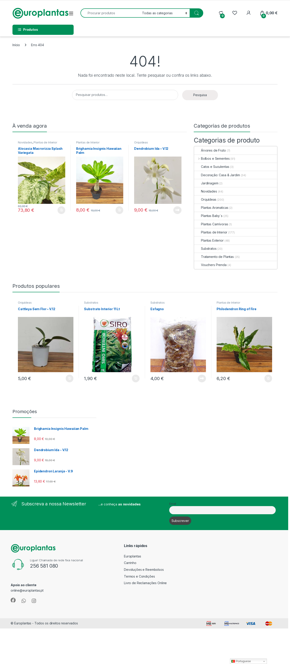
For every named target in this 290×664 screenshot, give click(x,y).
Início (16, 45)
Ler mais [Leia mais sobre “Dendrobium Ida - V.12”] (177, 210)
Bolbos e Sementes (212, 158)
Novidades (25, 142)
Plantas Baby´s (208, 216)
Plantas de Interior (45, 142)
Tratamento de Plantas (214, 257)
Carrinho (130, 563)
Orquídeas (141, 142)
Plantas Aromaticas (211, 207)
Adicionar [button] (61, 210)
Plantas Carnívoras (211, 224)
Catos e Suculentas (211, 167)
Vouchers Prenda (210, 265)
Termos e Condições (139, 576)
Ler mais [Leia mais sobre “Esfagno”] (202, 378)
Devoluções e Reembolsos (144, 569)
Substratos (205, 248)
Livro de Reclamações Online (145, 583)
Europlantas (132, 556)
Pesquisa (200, 95)
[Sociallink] (13, 600)
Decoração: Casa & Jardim (217, 175)
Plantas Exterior (209, 240)
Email (172, 503)
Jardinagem (206, 183)
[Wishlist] (234, 13)
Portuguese (241, 661)
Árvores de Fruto (210, 150)
